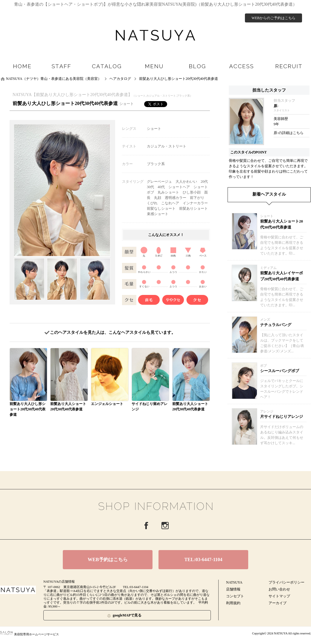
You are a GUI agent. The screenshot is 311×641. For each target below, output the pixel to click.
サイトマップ (279, 596)
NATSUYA (234, 582)
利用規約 (233, 603)
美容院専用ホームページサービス (29, 634)
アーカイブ (277, 603)
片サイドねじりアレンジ (281, 416)
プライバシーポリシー (286, 582)
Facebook (146, 525)
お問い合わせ (279, 589)
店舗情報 (233, 589)
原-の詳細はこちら (289, 133)
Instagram (165, 525)
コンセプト (235, 596)
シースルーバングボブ (279, 371)
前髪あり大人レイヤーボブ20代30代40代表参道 (281, 276)
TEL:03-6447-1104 (203, 559)
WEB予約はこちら (107, 559)
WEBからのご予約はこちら (273, 18)
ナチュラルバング (275, 324)
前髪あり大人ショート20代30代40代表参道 (281, 224)
